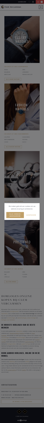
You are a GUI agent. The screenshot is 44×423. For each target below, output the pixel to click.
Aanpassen (31, 215)
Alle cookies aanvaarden (15, 215)
